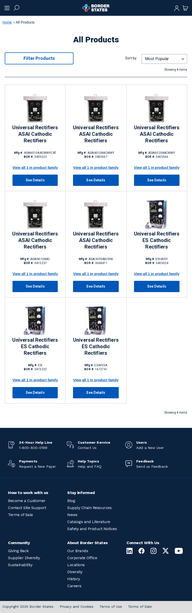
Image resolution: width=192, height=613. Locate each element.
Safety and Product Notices (92, 528)
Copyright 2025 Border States (28, 606)
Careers (74, 585)
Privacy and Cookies (77, 606)
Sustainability (20, 564)
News (72, 514)
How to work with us (28, 492)
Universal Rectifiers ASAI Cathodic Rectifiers (35, 134)
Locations (76, 564)
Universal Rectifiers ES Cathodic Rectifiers (157, 240)
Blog (71, 500)
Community (19, 542)
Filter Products (39, 58)
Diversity (74, 571)
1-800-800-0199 (33, 448)
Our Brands (77, 550)
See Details (35, 180)
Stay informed (81, 492)
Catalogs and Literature (88, 521)
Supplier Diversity (24, 557)
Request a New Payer (37, 466)
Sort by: (131, 58)
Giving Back (18, 550)
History (73, 578)
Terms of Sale (20, 514)
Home (7, 22)
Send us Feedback (152, 466)
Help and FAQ (90, 466)
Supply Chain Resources (89, 507)
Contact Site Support (27, 507)
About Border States (87, 542)
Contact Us (87, 448)
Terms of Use (111, 606)
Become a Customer (27, 500)
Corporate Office (82, 557)
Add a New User (150, 448)
